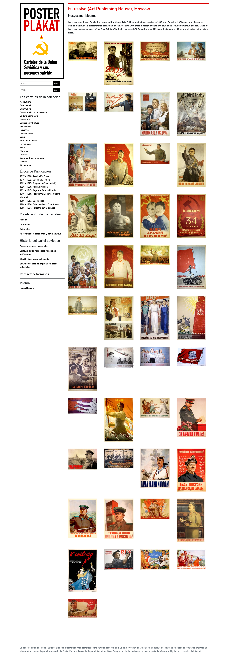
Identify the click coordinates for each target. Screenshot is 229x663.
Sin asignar (25, 165)
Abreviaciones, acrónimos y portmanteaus (40, 233)
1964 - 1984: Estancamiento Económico (39, 204)
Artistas (23, 219)
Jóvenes (24, 161)
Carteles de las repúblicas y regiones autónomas (38, 252)
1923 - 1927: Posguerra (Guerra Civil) (38, 183)
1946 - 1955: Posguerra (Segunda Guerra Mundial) (40, 195)
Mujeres (24, 151)
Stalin (22, 147)
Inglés (23, 288)
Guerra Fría (25, 108)
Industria (24, 130)
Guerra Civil (25, 105)
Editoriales (25, 229)
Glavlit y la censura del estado (34, 259)
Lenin (23, 137)
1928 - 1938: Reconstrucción (34, 186)
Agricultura (25, 101)
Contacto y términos (34, 274)
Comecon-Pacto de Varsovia (33, 112)
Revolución (25, 144)
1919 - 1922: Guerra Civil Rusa (35, 179)
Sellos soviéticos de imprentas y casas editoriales (39, 265)
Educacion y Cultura (29, 122)
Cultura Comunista (29, 115)
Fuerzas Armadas (29, 140)
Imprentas (25, 224)
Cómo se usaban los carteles (34, 246)
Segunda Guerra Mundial (32, 158)
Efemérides (25, 126)
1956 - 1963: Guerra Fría (32, 200)
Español (31, 288)
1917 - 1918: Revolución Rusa (34, 176)
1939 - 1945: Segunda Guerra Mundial (38, 190)
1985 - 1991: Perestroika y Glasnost (37, 207)
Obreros (24, 154)
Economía (25, 119)
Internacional (26, 133)
